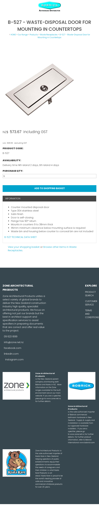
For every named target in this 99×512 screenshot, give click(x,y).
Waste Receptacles (49, 34)
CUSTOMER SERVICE (91, 303)
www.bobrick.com (87, 442)
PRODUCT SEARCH (90, 293)
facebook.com (12, 348)
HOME (13, 34)
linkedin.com (11, 353)
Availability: (12, 160)
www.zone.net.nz (53, 398)
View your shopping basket (24, 247)
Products (34, 34)
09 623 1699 (10, 336)
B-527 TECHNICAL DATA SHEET (20, 237)
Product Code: (13, 148)
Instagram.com (14, 359)
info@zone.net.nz (14, 342)
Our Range (23, 34)
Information (12, 198)
